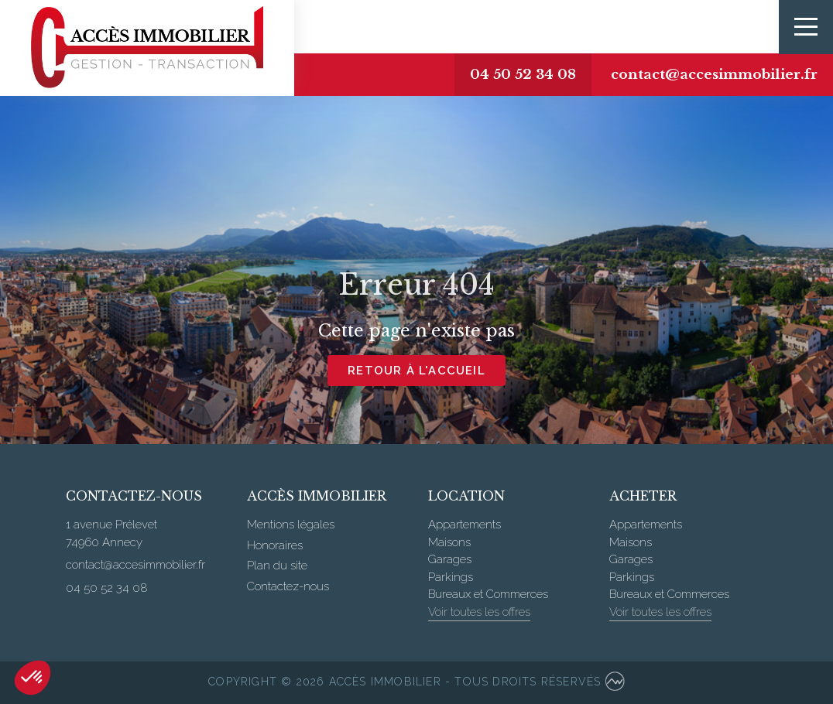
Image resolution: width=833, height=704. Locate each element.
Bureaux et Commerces (488, 594)
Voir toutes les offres (479, 612)
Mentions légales (290, 524)
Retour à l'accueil (416, 371)
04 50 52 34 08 (523, 75)
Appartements (464, 524)
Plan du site (277, 565)
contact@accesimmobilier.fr (714, 75)
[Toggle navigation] (806, 27)
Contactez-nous (288, 586)
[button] (32, 677)
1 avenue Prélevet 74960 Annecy (111, 533)
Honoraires (275, 545)
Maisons (449, 542)
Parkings (450, 577)
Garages (449, 559)
